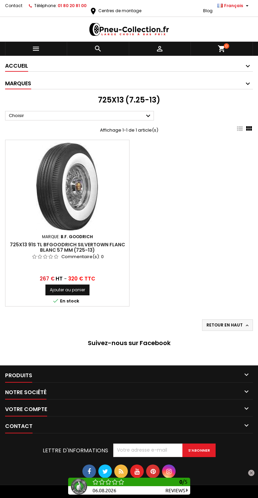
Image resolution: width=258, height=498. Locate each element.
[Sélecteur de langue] (233, 6)
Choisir (80, 116)
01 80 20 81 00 (72, 5)
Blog (208, 11)
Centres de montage (115, 11)
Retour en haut (228, 325)
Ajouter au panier (67, 290)
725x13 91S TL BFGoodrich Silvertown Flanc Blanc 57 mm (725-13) (67, 247)
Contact (13, 5)
